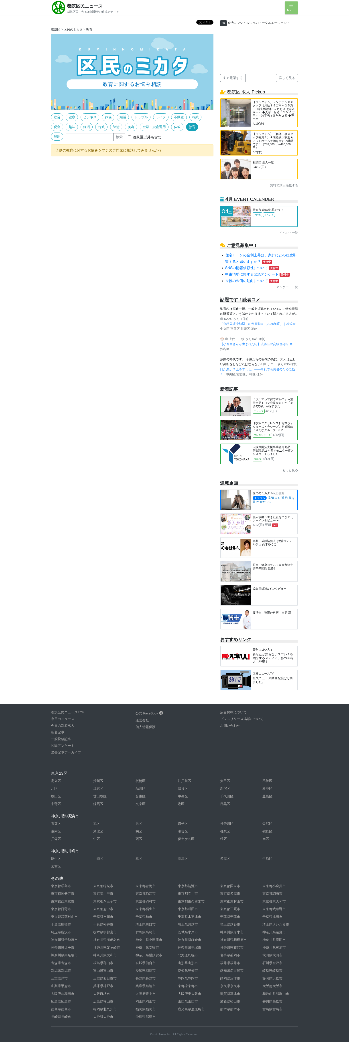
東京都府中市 (103, 909)
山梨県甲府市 (61, 986)
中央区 (183, 796)
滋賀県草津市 (230, 994)
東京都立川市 (188, 893)
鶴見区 (267, 831)
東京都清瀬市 (188, 886)
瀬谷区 (183, 831)
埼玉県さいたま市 (275, 924)
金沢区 (267, 823)
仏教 (177, 127)
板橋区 (141, 781)
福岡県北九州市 (105, 1009)
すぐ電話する (233, 78)
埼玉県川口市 (146, 924)
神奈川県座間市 (274, 940)
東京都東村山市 (231, 901)
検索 (119, 137)
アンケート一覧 (287, 287)
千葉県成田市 (272, 917)
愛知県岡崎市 (146, 970)
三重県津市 (59, 978)
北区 (54, 788)
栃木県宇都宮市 (105, 932)
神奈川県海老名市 (106, 940)
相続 (195, 117)
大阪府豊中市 (146, 994)
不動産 (179, 117)
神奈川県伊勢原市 (64, 940)
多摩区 (225, 858)
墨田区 (56, 796)
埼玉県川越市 (188, 924)
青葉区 (56, 823)
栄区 (139, 831)
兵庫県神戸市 (103, 986)
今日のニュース (62, 719)
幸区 (139, 858)
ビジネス (90, 117)
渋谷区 (183, 788)
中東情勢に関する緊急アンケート (257, 274)
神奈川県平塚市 (189, 947)
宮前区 (56, 866)
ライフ (161, 117)
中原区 (267, 858)
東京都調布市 (272, 893)
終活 (86, 127)
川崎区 (98, 858)
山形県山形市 (188, 963)
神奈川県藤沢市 (231, 947)
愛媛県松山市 (230, 1001)
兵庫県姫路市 (146, 986)
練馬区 (98, 804)
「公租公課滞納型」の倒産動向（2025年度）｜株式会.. (258, 324)
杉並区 (267, 788)
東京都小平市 (103, 893)
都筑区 (55, 29)
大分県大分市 (103, 1017)
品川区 (141, 788)
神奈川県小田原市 (149, 940)
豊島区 (267, 796)
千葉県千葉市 (230, 917)
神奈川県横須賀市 (149, 955)
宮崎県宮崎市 (272, 1009)
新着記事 (57, 732)
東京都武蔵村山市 (64, 917)
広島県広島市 (61, 1001)
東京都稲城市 (103, 886)
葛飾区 (267, 781)
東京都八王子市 (105, 901)
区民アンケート (62, 745)
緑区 (223, 839)
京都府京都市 (188, 986)
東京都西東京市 (62, 901)
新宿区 (225, 788)
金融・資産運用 (154, 127)
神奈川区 (226, 823)
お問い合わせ (230, 725)
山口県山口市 (188, 1001)
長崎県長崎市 (61, 1017)
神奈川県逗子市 (62, 947)
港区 (181, 804)
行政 (101, 127)
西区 (139, 839)
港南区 (56, 831)
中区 (96, 839)
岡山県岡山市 (146, 1001)
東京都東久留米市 (191, 901)
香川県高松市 (272, 1001)
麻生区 (56, 858)
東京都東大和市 (274, 901)
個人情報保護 (146, 727)
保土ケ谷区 (186, 839)
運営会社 (142, 720)
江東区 (98, 788)
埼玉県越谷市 (230, 924)
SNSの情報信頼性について (252, 268)
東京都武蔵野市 (274, 909)
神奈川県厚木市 (231, 932)
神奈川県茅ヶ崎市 (106, 947)
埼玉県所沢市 (61, 932)
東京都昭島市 (61, 886)
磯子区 (183, 823)
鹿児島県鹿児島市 (191, 1009)
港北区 (98, 831)
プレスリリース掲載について (242, 719)
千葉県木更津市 (189, 917)
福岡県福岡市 (146, 1009)
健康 (72, 117)
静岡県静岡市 (188, 978)
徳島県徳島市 (61, 1009)
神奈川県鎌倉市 (189, 940)
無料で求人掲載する (284, 185)
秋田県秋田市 (272, 955)
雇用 (57, 136)
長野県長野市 (146, 978)
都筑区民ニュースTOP (68, 712)
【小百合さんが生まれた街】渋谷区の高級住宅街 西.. (257, 344)
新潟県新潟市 (61, 970)
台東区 (141, 796)
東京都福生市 (146, 909)
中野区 (56, 804)
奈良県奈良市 (230, 986)
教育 (89, 29)
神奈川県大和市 (105, 955)
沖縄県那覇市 (146, 1017)
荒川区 (98, 781)
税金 (57, 127)
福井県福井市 (230, 963)
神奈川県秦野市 (147, 947)
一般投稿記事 (61, 739)
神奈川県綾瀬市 (274, 932)
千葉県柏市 (144, 917)
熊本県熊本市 (230, 1009)
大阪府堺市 (101, 994)
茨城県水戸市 (188, 932)
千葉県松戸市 (103, 924)
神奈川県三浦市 (274, 947)
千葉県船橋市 (61, 924)
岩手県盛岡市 (230, 955)
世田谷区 (100, 796)
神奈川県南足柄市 (64, 955)
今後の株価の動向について (252, 281)
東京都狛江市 (146, 893)
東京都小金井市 (274, 886)
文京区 (141, 804)
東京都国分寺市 (62, 893)
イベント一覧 (288, 233)
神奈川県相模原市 (233, 940)
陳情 (116, 127)
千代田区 (226, 796)
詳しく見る (287, 78)
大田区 (225, 781)
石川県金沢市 (272, 963)
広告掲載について (233, 712)
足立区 (56, 781)
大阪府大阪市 (272, 986)
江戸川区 (184, 781)
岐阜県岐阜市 (272, 970)
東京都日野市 (61, 909)
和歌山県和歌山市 (275, 994)
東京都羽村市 (146, 901)
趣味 (72, 127)
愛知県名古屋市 (231, 970)
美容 (131, 127)
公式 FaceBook (149, 713)
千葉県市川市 (103, 917)
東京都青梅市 (146, 886)
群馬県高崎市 (146, 932)
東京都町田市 (188, 909)
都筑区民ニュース (85, 6)
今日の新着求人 (62, 725)
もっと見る (290, 470)
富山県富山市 (103, 970)
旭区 (96, 823)
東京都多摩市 (230, 893)
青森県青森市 (61, 963)
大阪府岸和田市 (62, 994)
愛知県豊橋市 (188, 970)
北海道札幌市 (188, 955)
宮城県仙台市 (146, 963)
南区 (265, 839)
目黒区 (225, 804)
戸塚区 (56, 839)
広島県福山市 (103, 1001)
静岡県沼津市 (230, 978)
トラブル (141, 117)
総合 (57, 117)
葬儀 (108, 117)
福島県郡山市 (103, 963)
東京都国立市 (230, 886)
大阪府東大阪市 (189, 994)
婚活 (123, 117)
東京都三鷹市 (230, 909)
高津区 (183, 858)
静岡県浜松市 (272, 978)
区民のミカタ (73, 29)
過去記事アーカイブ (66, 752)
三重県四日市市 (105, 978)
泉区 (139, 823)
